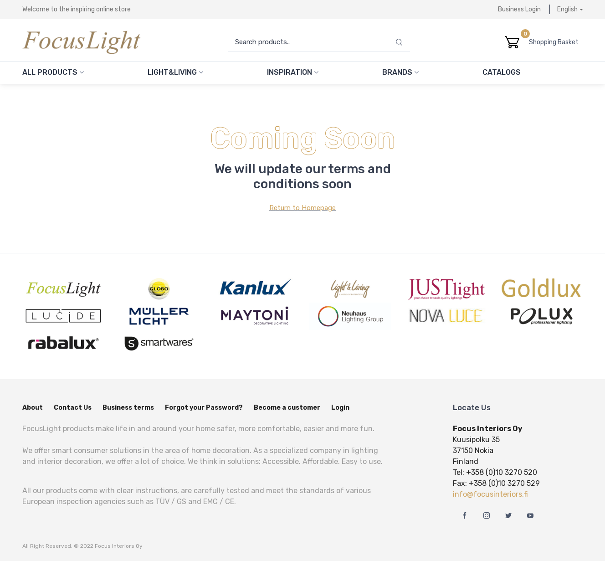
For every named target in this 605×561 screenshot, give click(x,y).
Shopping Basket (556, 42)
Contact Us (73, 408)
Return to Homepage (302, 208)
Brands (400, 72)
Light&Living (175, 72)
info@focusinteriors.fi (490, 494)
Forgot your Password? (204, 408)
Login (340, 408)
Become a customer (287, 408)
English (567, 9)
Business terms (128, 408)
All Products (53, 72)
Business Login (519, 9)
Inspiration (292, 72)
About (32, 408)
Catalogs (501, 72)
